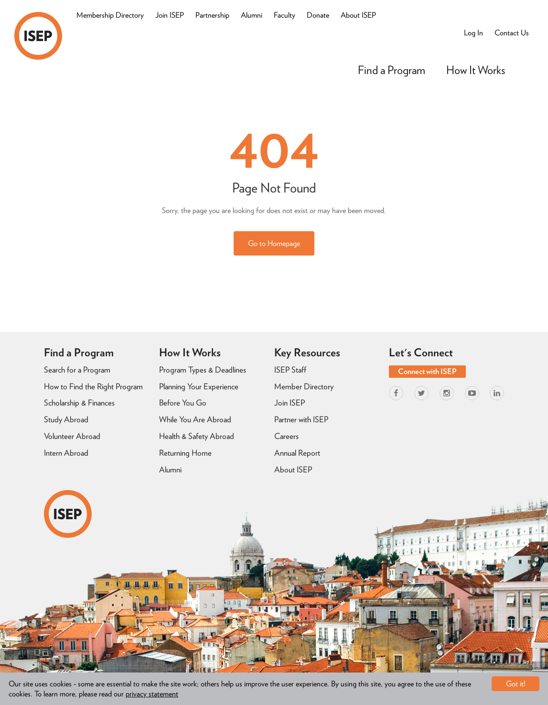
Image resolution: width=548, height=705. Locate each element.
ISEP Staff (290, 369)
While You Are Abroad (195, 419)
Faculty (284, 15)
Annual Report (297, 453)
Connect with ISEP (427, 371)
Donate (318, 15)
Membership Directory (110, 15)
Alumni (251, 15)
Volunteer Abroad (72, 436)
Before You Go (182, 402)
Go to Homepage (274, 243)
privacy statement (152, 693)
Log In (473, 32)
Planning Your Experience (198, 386)
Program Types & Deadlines (202, 369)
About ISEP (358, 15)
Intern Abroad (66, 453)
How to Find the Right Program (93, 386)
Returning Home (185, 453)
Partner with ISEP (301, 419)
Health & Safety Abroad (196, 436)
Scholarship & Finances (79, 402)
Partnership (212, 15)
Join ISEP (169, 15)
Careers (286, 436)
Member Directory (303, 386)
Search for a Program (77, 369)
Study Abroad (66, 419)
